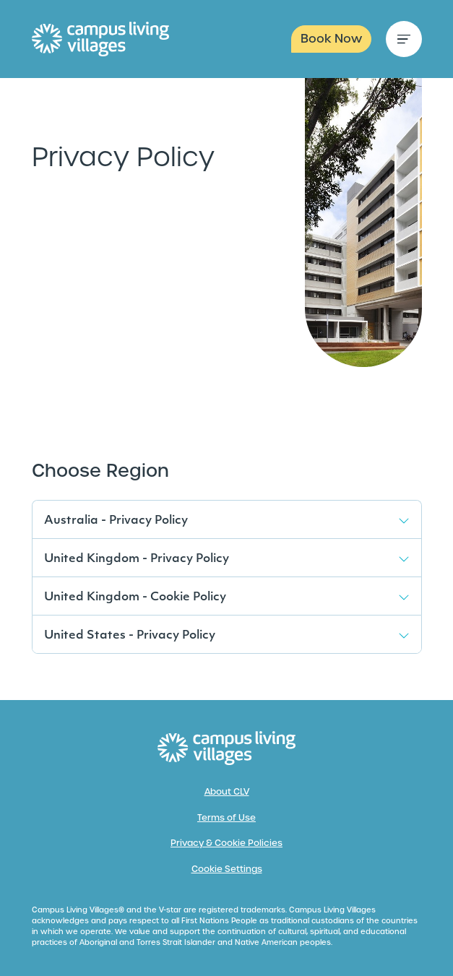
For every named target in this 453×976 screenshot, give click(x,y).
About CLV (226, 792)
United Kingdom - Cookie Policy (135, 597)
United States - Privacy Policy (129, 636)
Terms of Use (226, 818)
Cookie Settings (226, 869)
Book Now (331, 38)
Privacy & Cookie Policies (226, 843)
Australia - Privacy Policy (116, 521)
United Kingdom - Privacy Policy (136, 559)
